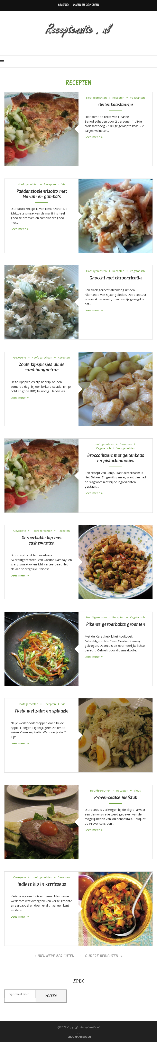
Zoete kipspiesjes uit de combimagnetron (41, 367)
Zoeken (51, 996)
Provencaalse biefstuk (115, 797)
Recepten (63, 4)
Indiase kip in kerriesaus (41, 884)
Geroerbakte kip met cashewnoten (42, 540)
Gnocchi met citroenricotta (116, 277)
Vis (63, 184)
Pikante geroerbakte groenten (115, 624)
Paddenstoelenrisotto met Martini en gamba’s (41, 194)
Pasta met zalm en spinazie (41, 711)
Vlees (137, 790)
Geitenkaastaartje (115, 104)
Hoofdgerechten (96, 97)
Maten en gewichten (86, 4)
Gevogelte (19, 357)
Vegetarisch (137, 97)
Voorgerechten (126, 448)
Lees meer (94, 137)
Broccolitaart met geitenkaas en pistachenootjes (115, 458)
